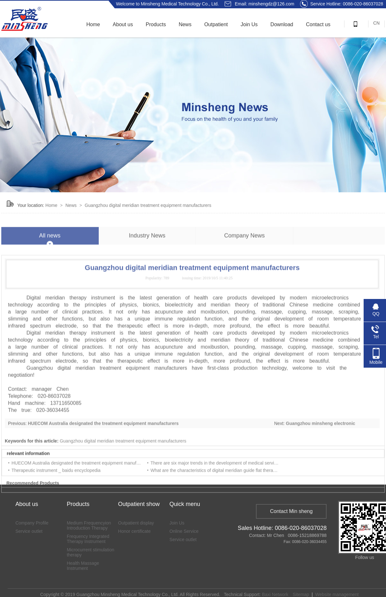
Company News (244, 250)
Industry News (147, 250)
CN (376, 23)
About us (123, 24)
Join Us (249, 24)
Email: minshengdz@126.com (264, 3)
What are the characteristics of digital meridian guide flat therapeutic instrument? (230, 484)
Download (281, 24)
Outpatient (216, 24)
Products (156, 24)
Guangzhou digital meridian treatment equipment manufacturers (148, 212)
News (185, 24)
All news (49, 250)
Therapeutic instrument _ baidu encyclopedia (56, 484)
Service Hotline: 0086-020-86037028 (341, 4)
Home (93, 24)
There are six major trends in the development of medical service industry (223, 477)
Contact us (318, 24)
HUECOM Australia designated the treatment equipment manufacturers (103, 437)
